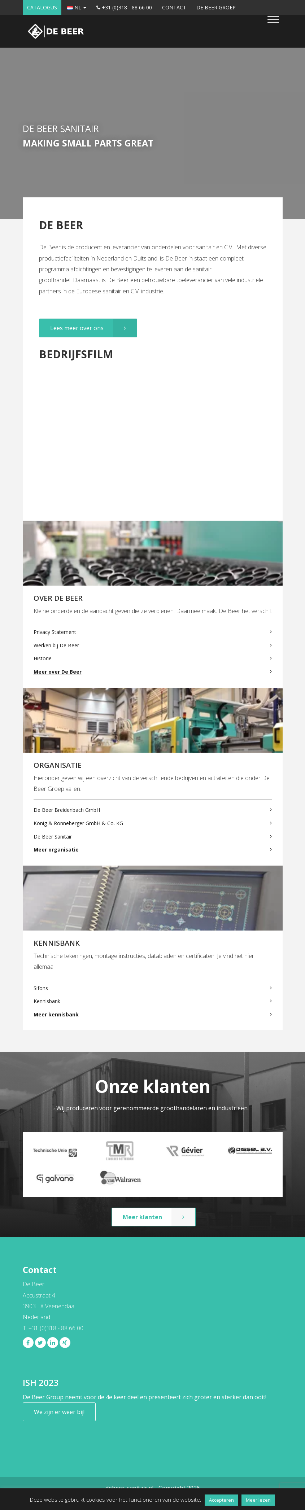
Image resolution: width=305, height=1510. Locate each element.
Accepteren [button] (221, 1500)
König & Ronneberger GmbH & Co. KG (78, 823)
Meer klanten (142, 1217)
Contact (174, 7)
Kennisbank (47, 1001)
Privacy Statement (55, 632)
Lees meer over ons (77, 328)
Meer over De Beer (58, 671)
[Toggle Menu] (273, 19)
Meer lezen (258, 1500)
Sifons (41, 988)
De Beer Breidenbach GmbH (67, 809)
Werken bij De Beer (56, 645)
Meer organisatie (56, 849)
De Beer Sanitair (53, 836)
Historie (43, 658)
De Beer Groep (216, 7)
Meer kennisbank (56, 1014)
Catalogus (42, 7)
